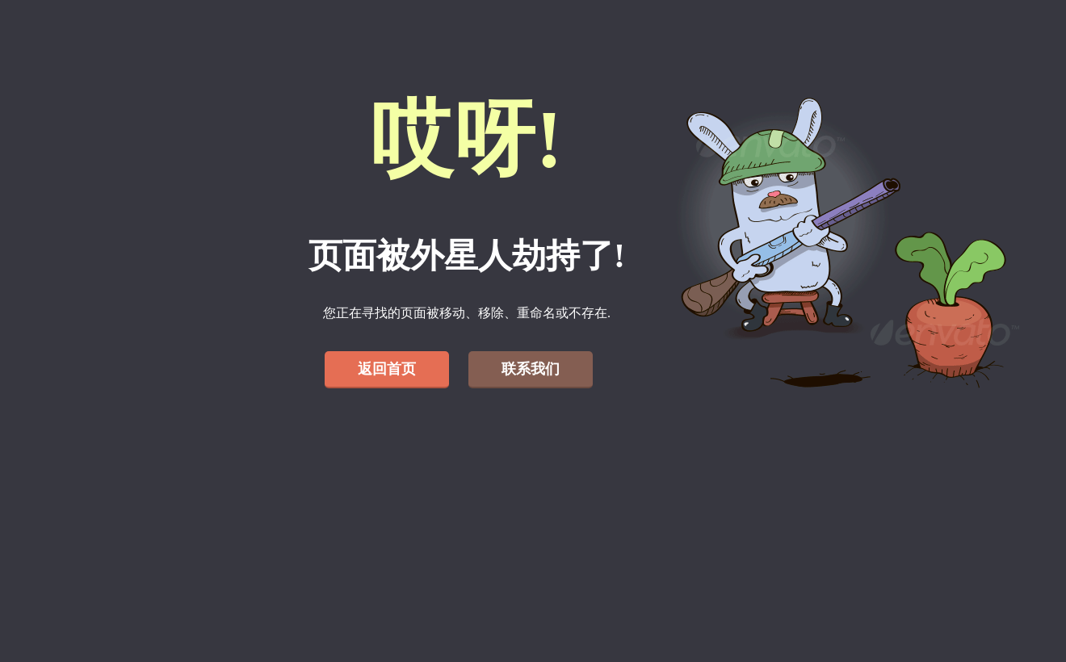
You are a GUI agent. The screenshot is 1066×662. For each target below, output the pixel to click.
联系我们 (531, 369)
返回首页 (387, 369)
